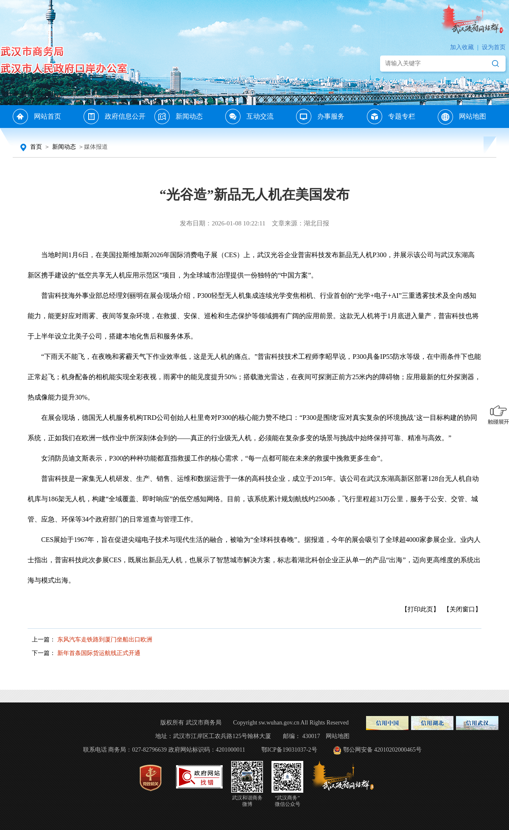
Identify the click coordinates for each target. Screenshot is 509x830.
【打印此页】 (420, 609)
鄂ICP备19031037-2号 (289, 750)
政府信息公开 (125, 116)
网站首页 (47, 116)
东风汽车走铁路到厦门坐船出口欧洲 (104, 639)
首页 (36, 147)
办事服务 (330, 116)
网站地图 (472, 116)
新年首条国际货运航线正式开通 (98, 653)
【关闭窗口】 (462, 609)
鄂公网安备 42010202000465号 (377, 750)
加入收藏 (462, 47)
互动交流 (260, 116)
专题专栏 (401, 116)
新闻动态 (189, 116)
